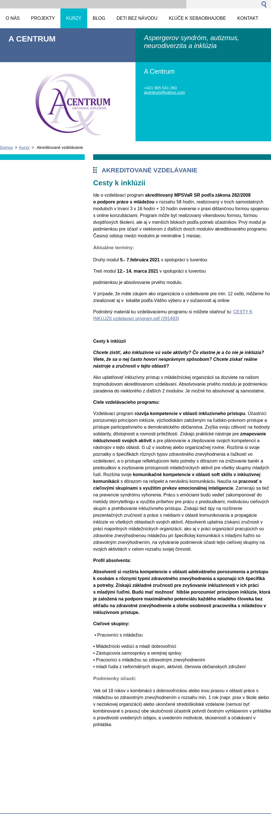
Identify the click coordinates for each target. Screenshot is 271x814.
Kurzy (24, 147)
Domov (6, 147)
